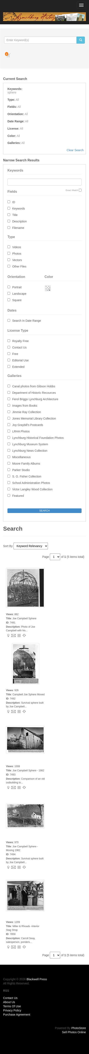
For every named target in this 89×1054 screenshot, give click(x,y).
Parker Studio (21, 470)
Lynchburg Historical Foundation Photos (38, 437)
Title (15, 215)
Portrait (17, 287)
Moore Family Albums (26, 463)
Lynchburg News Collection (29, 450)
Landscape (19, 293)
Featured (18, 495)
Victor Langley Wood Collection (32, 489)
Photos (16, 253)
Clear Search (75, 150)
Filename (18, 227)
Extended (18, 366)
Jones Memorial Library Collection (34, 418)
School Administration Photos (31, 483)
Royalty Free (20, 341)
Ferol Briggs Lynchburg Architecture (35, 399)
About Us (9, 1002)
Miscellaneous (21, 457)
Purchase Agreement (16, 1014)
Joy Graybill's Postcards (27, 425)
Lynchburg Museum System (30, 444)
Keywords (18, 208)
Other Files (19, 266)
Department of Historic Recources (34, 392)
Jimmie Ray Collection (26, 412)
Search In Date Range (26, 320)
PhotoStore (78, 1028)
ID (13, 202)
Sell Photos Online (74, 1032)
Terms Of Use (12, 1006)
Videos (16, 247)
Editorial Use (20, 360)
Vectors (17, 260)
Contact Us (19, 347)
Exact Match (72, 190)
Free (15, 354)
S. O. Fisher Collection (26, 476)
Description (19, 221)
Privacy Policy (12, 1010)
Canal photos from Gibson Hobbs (33, 386)
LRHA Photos (21, 431)
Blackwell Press (37, 979)
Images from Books (24, 405)
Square (17, 300)
